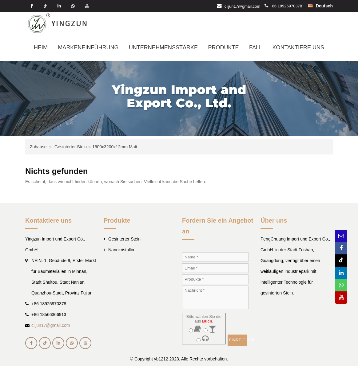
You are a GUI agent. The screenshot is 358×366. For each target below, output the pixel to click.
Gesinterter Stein (70, 146)
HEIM (41, 47)
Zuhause (38, 146)
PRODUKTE (223, 47)
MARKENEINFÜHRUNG (88, 47)
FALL (255, 47)
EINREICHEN (238, 340)
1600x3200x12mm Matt (114, 146)
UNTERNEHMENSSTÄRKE (163, 47)
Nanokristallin (121, 249)
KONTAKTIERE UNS (298, 47)
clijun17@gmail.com (243, 6)
